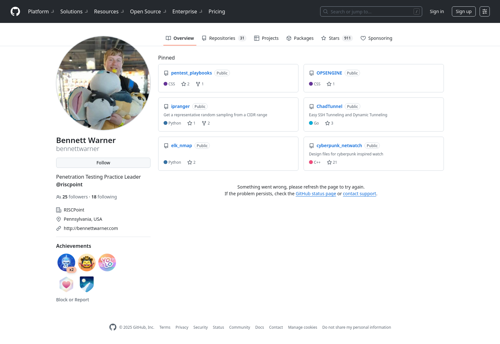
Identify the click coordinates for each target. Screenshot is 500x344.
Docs (259, 327)
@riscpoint (69, 184)
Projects (266, 38)
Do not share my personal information (356, 327)
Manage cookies (302, 327)
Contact (276, 327)
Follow (103, 163)
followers (72, 197)
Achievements (73, 245)
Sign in (437, 11)
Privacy (182, 327)
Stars (337, 38)
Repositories (224, 38)
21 (332, 162)
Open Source (148, 11)
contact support (359, 193)
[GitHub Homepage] (113, 327)
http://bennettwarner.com (91, 228)
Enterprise (188, 11)
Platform (41, 11)
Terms (165, 327)
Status (218, 327)
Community (239, 327)
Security (201, 327)
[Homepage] (15, 11)
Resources (109, 11)
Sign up (464, 11)
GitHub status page (316, 193)
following (104, 197)
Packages (300, 38)
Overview (180, 38)
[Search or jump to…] (371, 11)
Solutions (74, 11)
